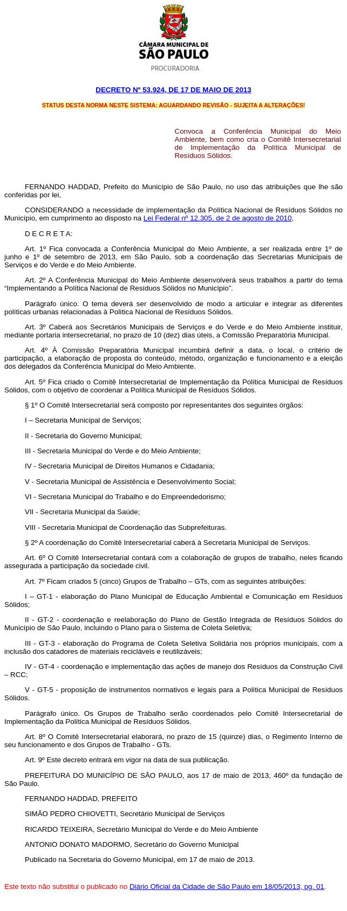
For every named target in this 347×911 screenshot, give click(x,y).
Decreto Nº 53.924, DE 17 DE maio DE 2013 (173, 90)
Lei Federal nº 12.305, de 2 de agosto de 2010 (218, 218)
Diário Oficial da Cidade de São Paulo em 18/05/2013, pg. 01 (227, 886)
